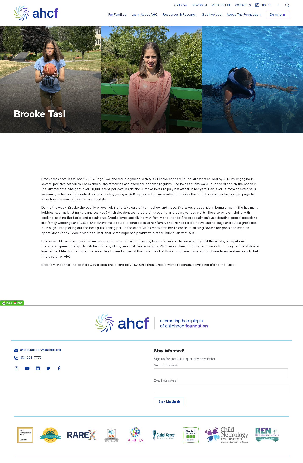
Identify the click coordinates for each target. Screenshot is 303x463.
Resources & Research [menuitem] (180, 15)
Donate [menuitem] (276, 15)
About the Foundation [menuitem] (244, 15)
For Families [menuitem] (117, 15)
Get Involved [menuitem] (211, 15)
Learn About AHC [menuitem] (145, 15)
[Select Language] (270, 5)
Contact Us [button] (243, 5)
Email (165, 380)
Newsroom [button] (199, 5)
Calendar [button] (180, 5)
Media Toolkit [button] (221, 5)
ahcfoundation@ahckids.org (40, 350)
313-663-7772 (31, 358)
